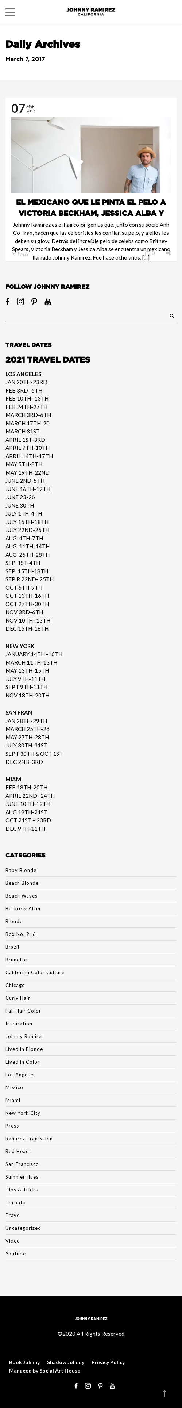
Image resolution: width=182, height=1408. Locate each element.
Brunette (16, 960)
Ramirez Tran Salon (29, 1138)
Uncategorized (23, 1228)
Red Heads (18, 1151)
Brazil (12, 947)
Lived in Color (22, 1062)
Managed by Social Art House (44, 1370)
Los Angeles (20, 1075)
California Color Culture (35, 972)
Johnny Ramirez (24, 1036)
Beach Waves (21, 896)
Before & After (23, 908)
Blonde (14, 921)
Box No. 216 (20, 934)
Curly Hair (17, 998)
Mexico (14, 1087)
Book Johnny (24, 1362)
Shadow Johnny (65, 1362)
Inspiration (18, 1023)
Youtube (15, 1253)
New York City (22, 1113)
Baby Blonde (20, 870)
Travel (13, 1215)
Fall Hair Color (23, 1011)
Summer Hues (22, 1177)
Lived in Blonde (24, 1049)
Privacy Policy (108, 1362)
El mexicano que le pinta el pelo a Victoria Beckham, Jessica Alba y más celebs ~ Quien (91, 213)
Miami (12, 1100)
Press (23, 253)
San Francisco (22, 1164)
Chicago (15, 985)
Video (12, 1241)
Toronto (15, 1202)
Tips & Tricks (21, 1190)
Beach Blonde (22, 883)
